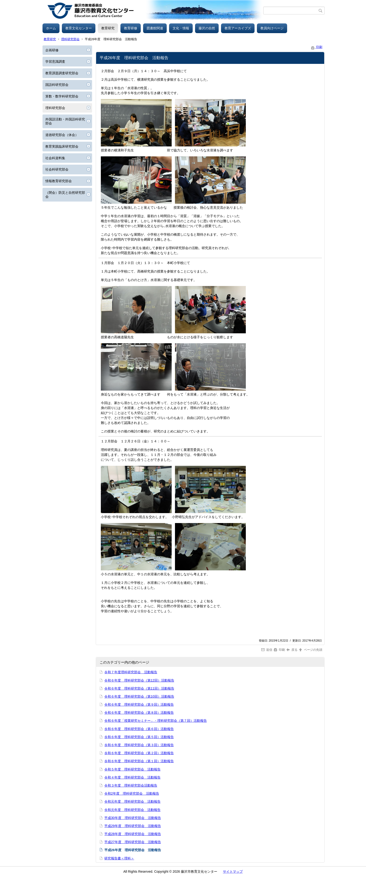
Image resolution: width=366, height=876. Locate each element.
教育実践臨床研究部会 (61, 146)
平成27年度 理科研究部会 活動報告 (132, 842)
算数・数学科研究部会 (61, 96)
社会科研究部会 (56, 169)
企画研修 (52, 50)
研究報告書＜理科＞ (119, 858)
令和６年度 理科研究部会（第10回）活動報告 (139, 696)
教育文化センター (78, 28)
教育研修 (130, 28)
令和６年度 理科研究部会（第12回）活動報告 (139, 680)
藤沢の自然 (207, 28)
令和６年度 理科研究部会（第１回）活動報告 (139, 761)
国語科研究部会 (56, 85)
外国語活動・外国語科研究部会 (65, 121)
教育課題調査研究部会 (61, 73)
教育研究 (108, 28)
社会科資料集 (55, 158)
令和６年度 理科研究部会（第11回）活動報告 (139, 688)
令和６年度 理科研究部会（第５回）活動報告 (139, 737)
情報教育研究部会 (58, 181)
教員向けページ (272, 28)
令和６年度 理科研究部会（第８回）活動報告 (139, 712)
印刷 (316, 47)
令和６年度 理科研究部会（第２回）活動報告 (139, 753)
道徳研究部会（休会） (61, 135)
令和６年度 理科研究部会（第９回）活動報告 (139, 704)
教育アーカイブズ (238, 28)
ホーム (51, 28)
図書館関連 (155, 28)
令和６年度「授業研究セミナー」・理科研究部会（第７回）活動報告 (155, 720)
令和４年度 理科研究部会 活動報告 (132, 777)
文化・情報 (181, 28)
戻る (292, 649)
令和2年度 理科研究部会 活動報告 (131, 793)
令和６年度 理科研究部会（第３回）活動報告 (139, 745)
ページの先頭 (310, 649)
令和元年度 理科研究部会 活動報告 (132, 801)
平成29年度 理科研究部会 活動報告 (132, 826)
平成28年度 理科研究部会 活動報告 (132, 834)
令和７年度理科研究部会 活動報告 (130, 672)
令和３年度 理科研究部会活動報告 (130, 785)
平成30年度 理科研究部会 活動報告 (132, 818)
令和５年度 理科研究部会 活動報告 (132, 769)
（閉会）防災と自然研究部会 (65, 194)
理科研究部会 (70, 39)
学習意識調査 (55, 61)
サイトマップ (233, 871)
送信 (267, 649)
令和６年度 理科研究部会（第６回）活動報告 (139, 729)
